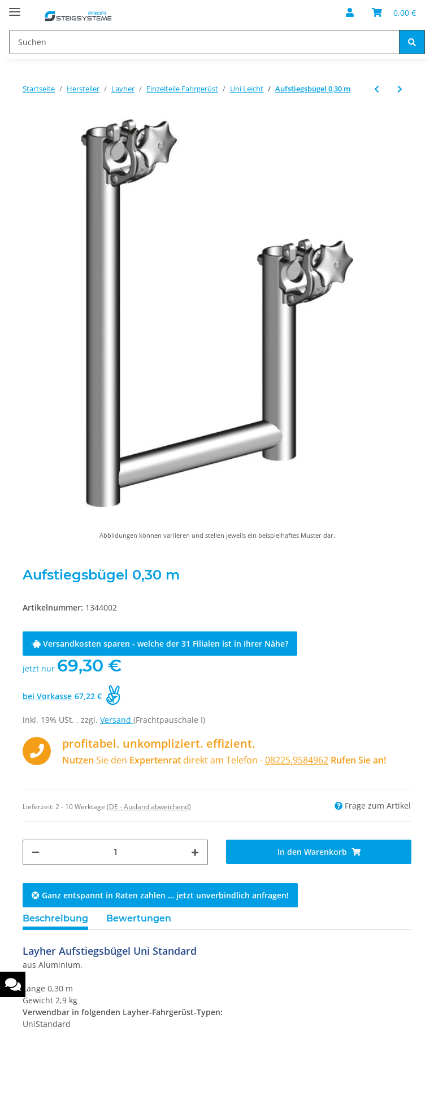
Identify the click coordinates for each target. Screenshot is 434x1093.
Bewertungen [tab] (138, 918)
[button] (350, 12)
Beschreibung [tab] (55, 918)
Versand (116, 719)
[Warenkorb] (394, 12)
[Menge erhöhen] (195, 852)
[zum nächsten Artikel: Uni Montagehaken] (399, 89)
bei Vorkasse (47, 696)
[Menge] (115, 852)
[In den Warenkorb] (318, 852)
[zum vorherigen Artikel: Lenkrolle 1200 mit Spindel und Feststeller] (376, 89)
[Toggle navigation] (14, 7)
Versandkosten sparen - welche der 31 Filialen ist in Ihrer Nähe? (160, 643)
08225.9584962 (296, 760)
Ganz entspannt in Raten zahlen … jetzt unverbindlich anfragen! (160, 895)
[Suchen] (204, 42)
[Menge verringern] (35, 852)
